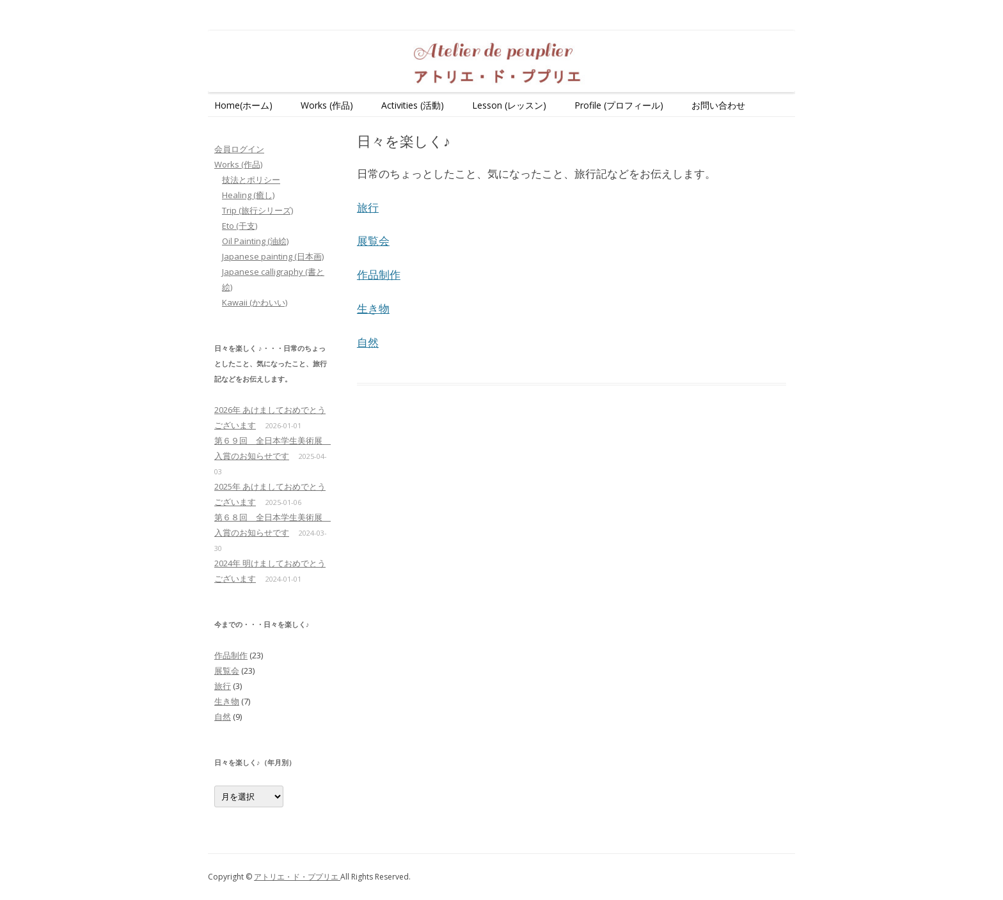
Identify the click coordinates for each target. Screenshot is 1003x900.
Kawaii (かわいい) (254, 302)
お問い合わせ (718, 105)
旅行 (368, 207)
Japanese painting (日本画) (273, 256)
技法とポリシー (251, 179)
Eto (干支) (239, 225)
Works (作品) (327, 105)
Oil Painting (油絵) (255, 241)
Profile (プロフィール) (618, 105)
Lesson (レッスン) (509, 105)
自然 (368, 342)
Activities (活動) (412, 105)
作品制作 (378, 274)
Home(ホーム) (243, 105)
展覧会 (373, 240)
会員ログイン (239, 149)
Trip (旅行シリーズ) (257, 210)
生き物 (373, 308)
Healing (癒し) (248, 195)
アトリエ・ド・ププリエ (297, 876)
